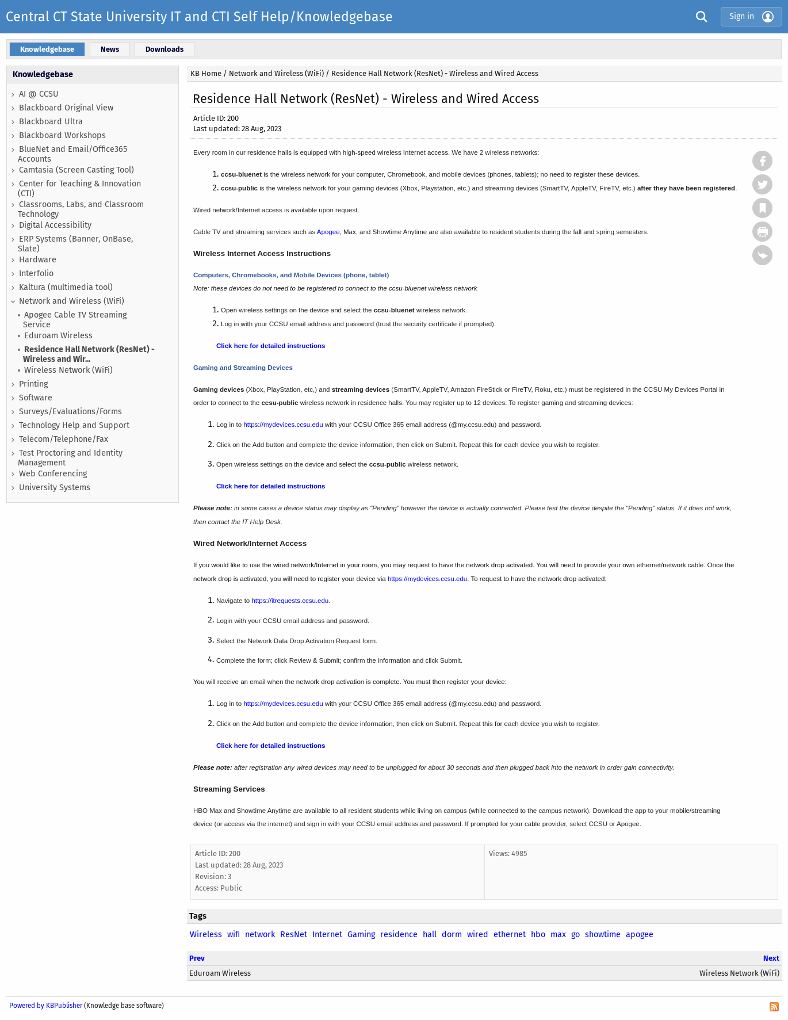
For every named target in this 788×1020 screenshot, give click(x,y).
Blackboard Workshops (62, 135)
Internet (327, 934)
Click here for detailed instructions (270, 345)
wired (477, 934)
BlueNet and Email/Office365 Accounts (72, 154)
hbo (538, 934)
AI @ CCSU (39, 94)
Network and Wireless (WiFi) (71, 301)
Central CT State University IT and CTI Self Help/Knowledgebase (199, 17)
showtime (603, 934)
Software (35, 398)
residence (399, 934)
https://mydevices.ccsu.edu (283, 424)
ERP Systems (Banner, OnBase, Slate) (75, 244)
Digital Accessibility (55, 225)
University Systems (54, 487)
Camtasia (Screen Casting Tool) (76, 170)
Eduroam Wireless (58, 336)
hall (430, 934)
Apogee (328, 231)
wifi (233, 934)
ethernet (510, 934)
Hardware (37, 260)
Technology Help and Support (74, 425)
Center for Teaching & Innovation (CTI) (79, 188)
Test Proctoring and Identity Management (70, 458)
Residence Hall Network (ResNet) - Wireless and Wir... (89, 354)
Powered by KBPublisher (45, 1006)
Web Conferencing (53, 474)
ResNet (293, 934)
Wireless (206, 934)
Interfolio (36, 273)
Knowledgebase (43, 74)
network (260, 934)
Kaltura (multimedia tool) (66, 287)
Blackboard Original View (66, 108)
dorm (452, 934)
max (558, 934)
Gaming (361, 934)
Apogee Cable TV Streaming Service (75, 320)
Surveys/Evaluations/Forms (70, 412)
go (575, 934)
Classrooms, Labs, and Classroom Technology (81, 209)
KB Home (205, 73)
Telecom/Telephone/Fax (63, 439)
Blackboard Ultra (51, 122)
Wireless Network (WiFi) (68, 370)
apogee (639, 934)
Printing (33, 384)
